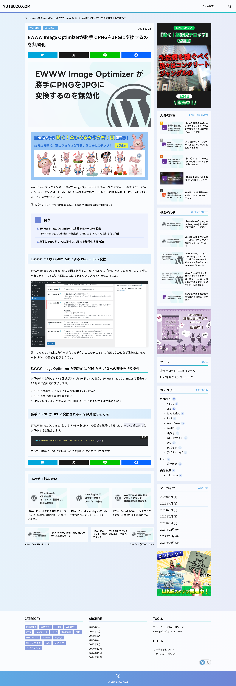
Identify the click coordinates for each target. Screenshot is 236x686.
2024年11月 (167, 536)
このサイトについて (164, 649)
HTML (170, 403)
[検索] (213, 6)
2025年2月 (166, 516)
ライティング (175, 452)
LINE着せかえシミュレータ (176, 377)
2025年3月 (166, 510)
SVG (169, 442)
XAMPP (171, 428)
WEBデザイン (175, 438)
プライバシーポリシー (165, 653)
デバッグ (172, 447)
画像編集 (165, 470)
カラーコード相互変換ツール (177, 370)
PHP (169, 418)
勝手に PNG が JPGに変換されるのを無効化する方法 (71, 241)
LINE (163, 459)
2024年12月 (167, 529)
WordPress (50, 18)
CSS (169, 408)
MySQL (171, 433)
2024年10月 (167, 542)
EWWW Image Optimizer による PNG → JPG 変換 (70, 228)
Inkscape (172, 475)
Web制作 (37, 18)
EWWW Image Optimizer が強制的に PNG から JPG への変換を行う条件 (80, 233)
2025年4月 (166, 503)
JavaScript (173, 413)
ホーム (28, 18)
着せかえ (172, 464)
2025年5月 (166, 497)
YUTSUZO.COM (16, 6)
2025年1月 (166, 523)
